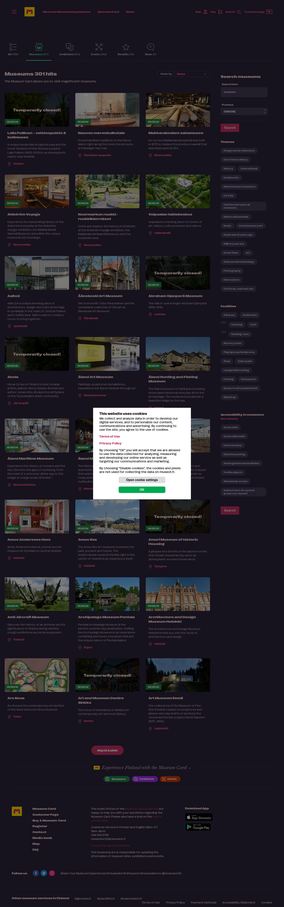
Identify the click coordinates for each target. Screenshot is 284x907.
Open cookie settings (142, 480)
